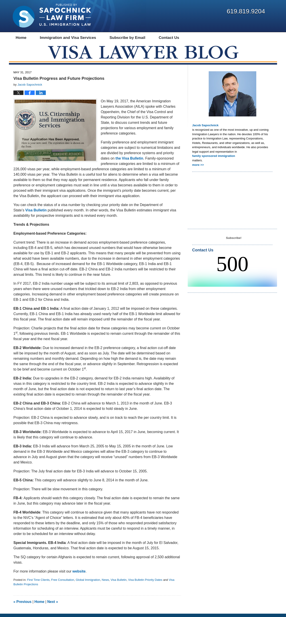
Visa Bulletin (118, 583)
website (79, 575)
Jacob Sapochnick (205, 128)
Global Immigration (88, 583)
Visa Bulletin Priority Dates (145, 583)
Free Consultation (62, 583)
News (105, 583)
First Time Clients (38, 583)
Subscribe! (233, 240)
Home (39, 605)
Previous (22, 605)
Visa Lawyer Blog (52, 15)
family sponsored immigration (213, 159)
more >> (198, 167)
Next (52, 605)
